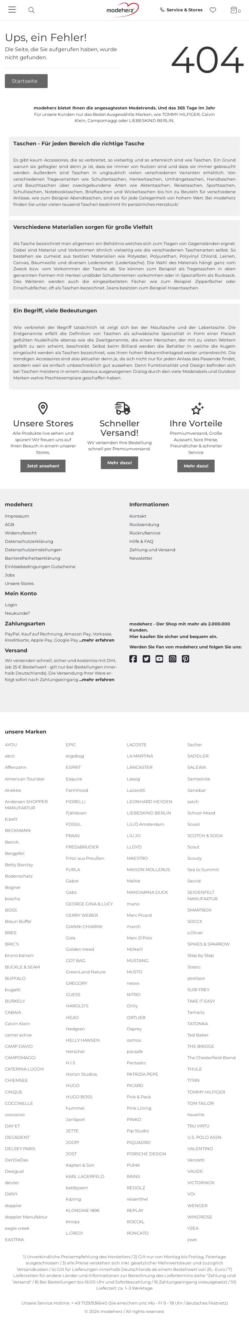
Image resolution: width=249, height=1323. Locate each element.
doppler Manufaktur (26, 1216)
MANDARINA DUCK (147, 892)
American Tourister (25, 778)
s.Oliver (195, 932)
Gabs (71, 892)
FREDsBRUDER (82, 846)
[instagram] (175, 659)
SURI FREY (198, 989)
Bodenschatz (19, 876)
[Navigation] (13, 10)
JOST (71, 1153)
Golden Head (80, 949)
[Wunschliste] (215, 10)
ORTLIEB (136, 1017)
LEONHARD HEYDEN (149, 801)
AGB (9, 524)
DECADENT (17, 1137)
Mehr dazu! (119, 462)
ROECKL (136, 1221)
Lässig (133, 778)
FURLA (73, 869)
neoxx (133, 983)
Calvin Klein (17, 1023)
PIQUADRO (139, 1142)
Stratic (194, 966)
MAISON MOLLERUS (148, 869)
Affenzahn (16, 767)
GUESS (73, 994)
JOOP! (72, 1142)
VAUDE (195, 1171)
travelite (196, 1114)
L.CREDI (74, 1233)
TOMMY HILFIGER (206, 1091)
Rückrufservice (144, 532)
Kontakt (137, 516)
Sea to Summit (203, 869)
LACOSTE (137, 744)
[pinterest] (188, 659)
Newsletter (140, 558)
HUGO (72, 1085)
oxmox (134, 1039)
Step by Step (200, 955)
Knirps (72, 1221)
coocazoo (15, 1114)
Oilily (132, 1005)
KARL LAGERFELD (85, 1176)
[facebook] (136, 659)
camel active (18, 1034)
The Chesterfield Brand (211, 1057)
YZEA (192, 1227)
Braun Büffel (18, 921)
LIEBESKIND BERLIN (149, 812)
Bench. (12, 841)
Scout (193, 846)
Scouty (194, 858)
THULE (194, 1068)
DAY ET (12, 1125)
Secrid (194, 880)
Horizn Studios (81, 1074)
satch (193, 801)
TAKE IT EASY (201, 1000)
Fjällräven (76, 812)
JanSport (75, 1119)
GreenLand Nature (86, 971)
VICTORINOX (201, 1182)
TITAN (193, 1080)
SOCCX (194, 921)
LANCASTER (139, 767)
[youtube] (162, 659)
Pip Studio (138, 1130)
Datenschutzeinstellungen (33, 549)
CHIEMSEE (16, 1080)
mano (133, 903)
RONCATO (137, 1233)
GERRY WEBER (82, 914)
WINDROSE (199, 1216)
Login (11, 604)
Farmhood (77, 789)
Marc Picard (139, 914)
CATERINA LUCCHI (24, 1068)
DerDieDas (16, 1159)
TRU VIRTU (198, 1125)
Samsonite (198, 778)
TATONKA (197, 1023)
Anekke (13, 789)
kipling (73, 1199)
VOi (191, 1193)
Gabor (72, 880)
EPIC (71, 744)
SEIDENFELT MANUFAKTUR (202, 895)
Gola (71, 937)
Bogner (13, 887)
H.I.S (70, 1062)
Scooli (193, 824)
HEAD (72, 1017)
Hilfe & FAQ (141, 541)
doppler (13, 1205)
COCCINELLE (19, 1102)
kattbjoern (77, 1187)
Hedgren (75, 1028)
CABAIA (13, 1012)
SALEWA (196, 767)
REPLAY (135, 1210)
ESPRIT (73, 767)
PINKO (134, 1119)
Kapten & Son (80, 1165)
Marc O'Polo (139, 937)
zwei (192, 1239)
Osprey (134, 1028)
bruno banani (19, 955)
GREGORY (76, 983)
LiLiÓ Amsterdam (145, 824)
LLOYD (134, 846)
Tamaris (195, 1012)
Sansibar (196, 789)
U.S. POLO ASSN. (204, 1137)
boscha (12, 898)
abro (10, 755)
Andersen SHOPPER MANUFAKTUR (26, 805)
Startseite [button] (25, 81)
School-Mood (201, 812)
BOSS (11, 910)
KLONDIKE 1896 (83, 1210)
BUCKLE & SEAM (22, 966)
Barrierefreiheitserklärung (32, 558)
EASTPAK (14, 1239)
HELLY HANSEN (83, 1039)
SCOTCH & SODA (205, 835)
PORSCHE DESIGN (146, 1153)
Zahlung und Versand (152, 549)
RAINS (133, 1176)
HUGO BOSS (79, 1096)
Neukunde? (17, 613)
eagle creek (17, 1227)
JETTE (72, 1130)
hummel (75, 1108)
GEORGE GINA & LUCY (89, 903)
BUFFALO (15, 978)
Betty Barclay (19, 864)
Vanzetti (196, 1159)
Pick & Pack (139, 1096)
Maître (133, 880)
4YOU (11, 744)
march (134, 926)
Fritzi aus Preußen (85, 858)
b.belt (11, 819)
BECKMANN (18, 830)
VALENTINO (200, 1148)
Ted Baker (197, 1034)
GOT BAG (75, 960)
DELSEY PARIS (20, 1148)
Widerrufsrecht (21, 532)
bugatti (13, 989)
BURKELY (15, 1000)
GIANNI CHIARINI (84, 926)
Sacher (194, 744)
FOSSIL (73, 824)
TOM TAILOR (200, 1102)
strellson (196, 978)
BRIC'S (12, 944)
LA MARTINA (140, 755)
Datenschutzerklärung (29, 541)
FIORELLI (76, 801)
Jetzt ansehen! (43, 465)
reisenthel (137, 1199)
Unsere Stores (19, 583)
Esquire (74, 778)
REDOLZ (136, 1187)
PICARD (135, 1085)
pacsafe (135, 1051)
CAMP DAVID (19, 1046)
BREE (11, 932)
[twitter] (149, 659)
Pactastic (136, 1062)
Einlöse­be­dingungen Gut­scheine (40, 566)
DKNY (11, 1193)
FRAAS (73, 835)
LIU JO (134, 835)
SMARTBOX (199, 910)
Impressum (17, 516)
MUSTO (134, 971)
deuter (12, 1182)
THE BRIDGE (200, 1046)
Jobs (10, 574)
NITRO (133, 994)
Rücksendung (144, 524)
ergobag (75, 755)
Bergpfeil (15, 853)
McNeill (135, 949)
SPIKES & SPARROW (208, 944)
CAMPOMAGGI (20, 1057)
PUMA (133, 1165)
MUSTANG (137, 960)
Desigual (14, 1171)
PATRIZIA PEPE (142, 1074)
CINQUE (13, 1091)
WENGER (197, 1205)
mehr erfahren (98, 640)
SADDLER (197, 755)
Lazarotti (136, 789)
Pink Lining (139, 1108)
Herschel (75, 1051)
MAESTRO (137, 858)
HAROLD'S (77, 1005)
